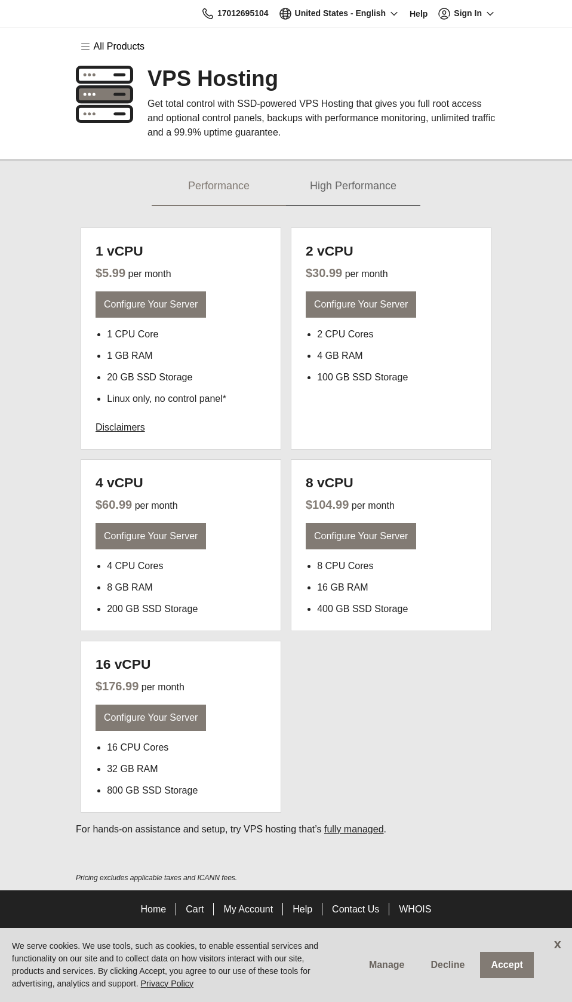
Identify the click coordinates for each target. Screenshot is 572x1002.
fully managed (354, 829)
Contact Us (355, 909)
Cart (195, 909)
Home (154, 909)
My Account (248, 909)
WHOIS (415, 909)
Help (302, 909)
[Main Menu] (118, 46)
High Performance (353, 186)
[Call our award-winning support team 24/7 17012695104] (418, 13)
